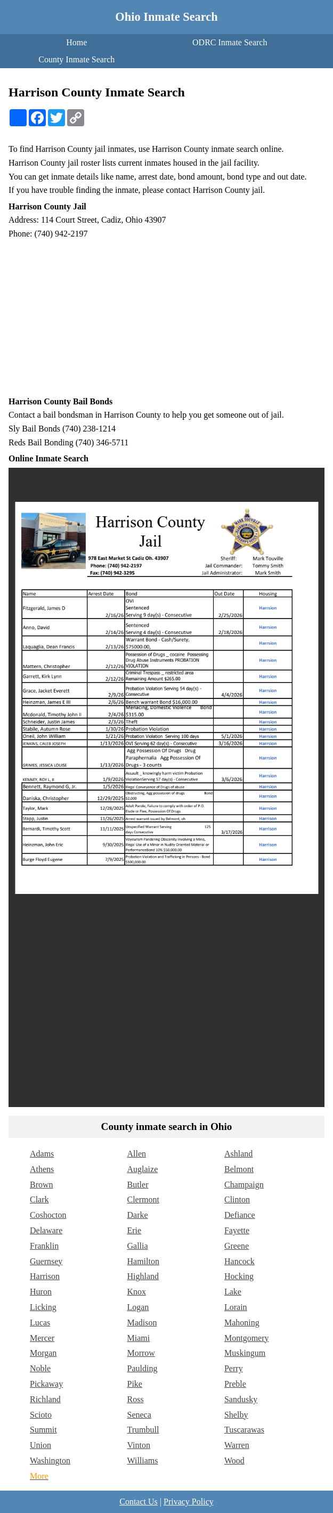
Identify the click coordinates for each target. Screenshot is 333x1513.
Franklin (44, 1245)
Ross (135, 1399)
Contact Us (138, 1501)
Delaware (46, 1230)
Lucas (40, 1322)
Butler (137, 1184)
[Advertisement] (166, 317)
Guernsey (46, 1261)
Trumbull (143, 1429)
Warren (236, 1445)
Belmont (239, 1169)
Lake (232, 1291)
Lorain (235, 1307)
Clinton (237, 1199)
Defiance (239, 1214)
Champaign (244, 1184)
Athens (42, 1169)
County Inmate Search (76, 59)
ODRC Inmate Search (229, 42)
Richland (45, 1399)
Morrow (141, 1352)
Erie (134, 1230)
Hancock (239, 1261)
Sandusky (240, 1399)
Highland (143, 1276)
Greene (236, 1245)
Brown (41, 1184)
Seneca (139, 1414)
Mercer (42, 1338)
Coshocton (48, 1214)
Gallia (137, 1245)
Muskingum (244, 1352)
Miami (138, 1338)
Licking (43, 1307)
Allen (136, 1153)
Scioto (41, 1414)
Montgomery (246, 1338)
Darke (137, 1214)
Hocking (239, 1276)
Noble (40, 1368)
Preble (235, 1383)
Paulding (142, 1368)
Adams (42, 1153)
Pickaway (46, 1383)
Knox (136, 1291)
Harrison (45, 1276)
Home (76, 42)
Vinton (138, 1445)
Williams (142, 1460)
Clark (39, 1199)
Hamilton (143, 1261)
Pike (134, 1383)
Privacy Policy (189, 1501)
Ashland (238, 1153)
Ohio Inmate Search (166, 16)
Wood (234, 1460)
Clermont (143, 1199)
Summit (43, 1429)
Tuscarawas (244, 1429)
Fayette (236, 1230)
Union (40, 1445)
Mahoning (241, 1322)
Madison (142, 1322)
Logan (138, 1307)
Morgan (43, 1352)
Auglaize (142, 1169)
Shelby (236, 1414)
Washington (50, 1460)
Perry (233, 1368)
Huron (41, 1291)
